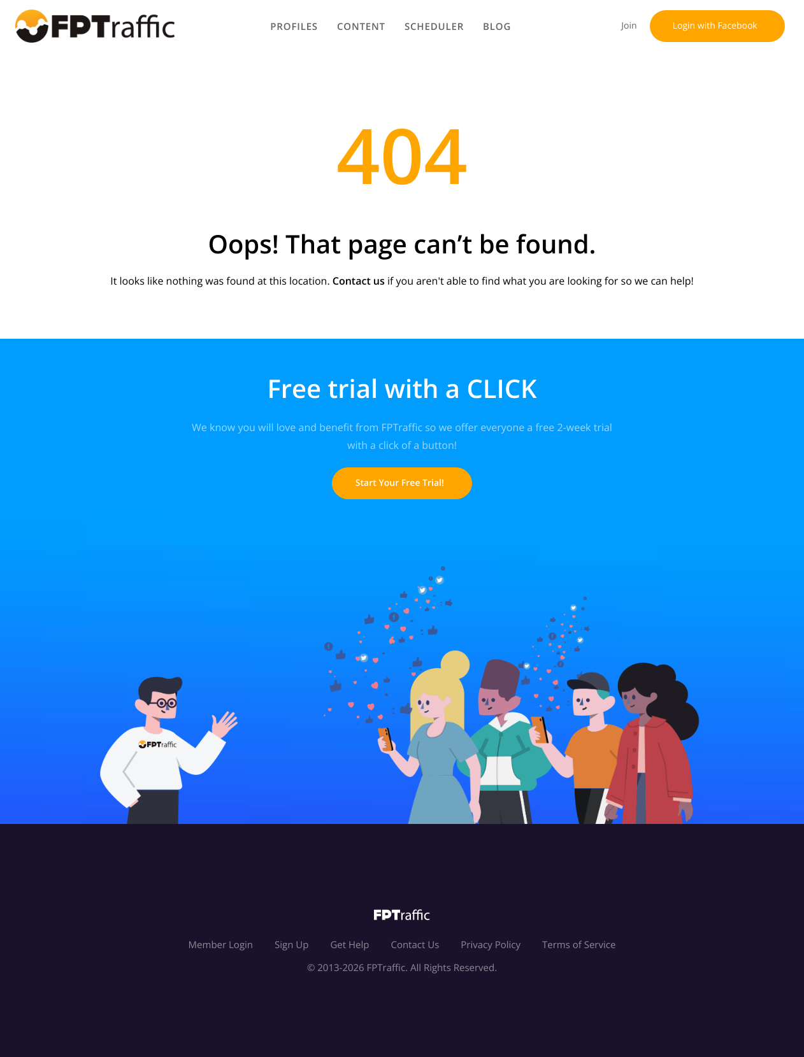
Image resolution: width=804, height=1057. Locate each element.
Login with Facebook (717, 26)
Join (627, 26)
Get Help (349, 945)
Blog (499, 26)
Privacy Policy (490, 945)
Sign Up (291, 945)
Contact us (359, 281)
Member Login (221, 945)
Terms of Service (578, 945)
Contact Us (415, 945)
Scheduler (436, 26)
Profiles (296, 26)
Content (363, 26)
